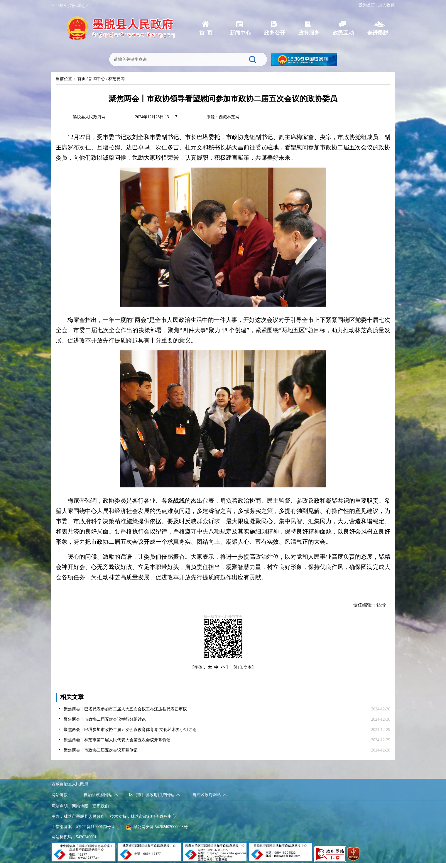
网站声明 (59, 806)
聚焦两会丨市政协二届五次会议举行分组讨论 (105, 719)
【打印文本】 (243, 667)
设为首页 (367, 5)
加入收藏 (386, 5)
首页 (81, 79)
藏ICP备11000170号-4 (95, 827)
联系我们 (100, 806)
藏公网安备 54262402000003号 (157, 827)
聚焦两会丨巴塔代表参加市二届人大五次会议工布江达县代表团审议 (125, 709)
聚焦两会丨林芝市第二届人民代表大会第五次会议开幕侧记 (117, 740)
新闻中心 (97, 79)
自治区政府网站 (98, 795)
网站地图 (80, 806)
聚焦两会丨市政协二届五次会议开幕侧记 (101, 750)
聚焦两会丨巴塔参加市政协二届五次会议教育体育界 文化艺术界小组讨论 (130, 729)
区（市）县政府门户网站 (151, 795)
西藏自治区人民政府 (69, 784)
